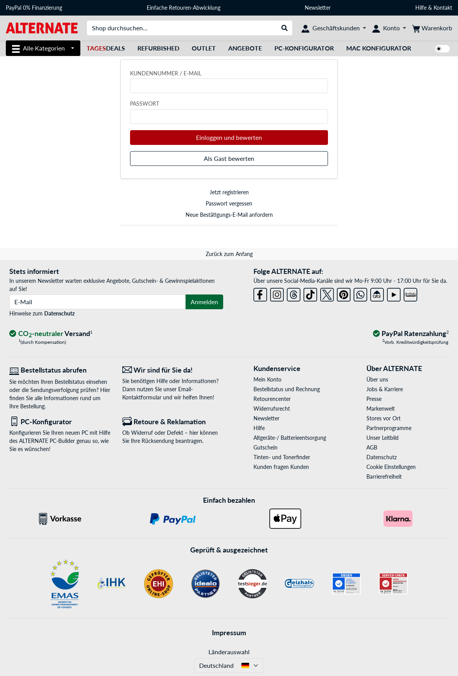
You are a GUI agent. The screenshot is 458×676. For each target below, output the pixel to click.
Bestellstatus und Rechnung (286, 389)
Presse (374, 398)
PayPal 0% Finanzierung (34, 7)
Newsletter (318, 7)
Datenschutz (59, 313)
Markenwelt (380, 408)
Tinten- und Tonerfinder (281, 457)
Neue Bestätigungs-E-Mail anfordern (229, 214)
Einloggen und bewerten (229, 137)
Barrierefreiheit (384, 476)
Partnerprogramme (388, 428)
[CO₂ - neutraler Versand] (50, 334)
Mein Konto (267, 379)
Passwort (144, 103)
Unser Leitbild (382, 437)
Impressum (229, 632)
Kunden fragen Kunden (281, 466)
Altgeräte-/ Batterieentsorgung (289, 437)
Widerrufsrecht (271, 408)
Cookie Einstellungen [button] (391, 466)
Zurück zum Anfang (229, 254)
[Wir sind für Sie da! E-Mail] (173, 370)
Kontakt (443, 7)
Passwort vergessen (229, 203)
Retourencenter (272, 398)
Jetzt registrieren (229, 192)
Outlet (204, 48)
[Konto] (389, 28)
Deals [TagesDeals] (106, 48)
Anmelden (204, 301)
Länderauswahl (229, 651)
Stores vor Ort (383, 418)
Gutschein (265, 447)
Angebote (245, 48)
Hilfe (421, 7)
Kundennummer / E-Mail (165, 73)
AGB (371, 447)
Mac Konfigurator (378, 48)
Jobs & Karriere (384, 389)
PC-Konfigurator (304, 48)
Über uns (377, 379)
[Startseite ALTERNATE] (42, 27)
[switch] (442, 48)
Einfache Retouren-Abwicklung (183, 7)
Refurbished (158, 48)
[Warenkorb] (432, 28)
